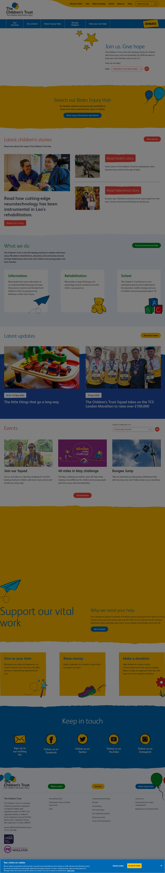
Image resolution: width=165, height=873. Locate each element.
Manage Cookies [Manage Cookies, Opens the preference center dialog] (118, 866)
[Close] (161, 865)
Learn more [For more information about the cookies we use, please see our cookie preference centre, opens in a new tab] (70, 871)
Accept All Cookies (134, 866)
